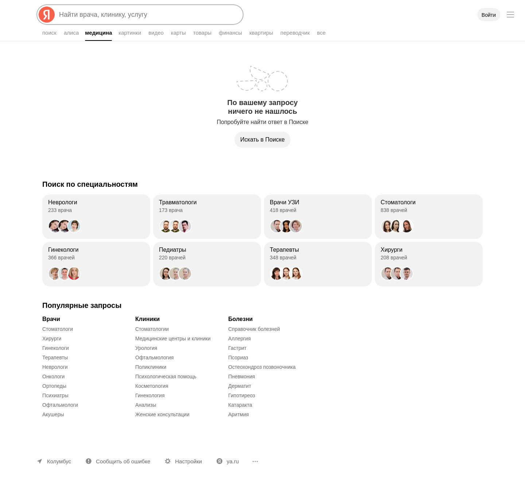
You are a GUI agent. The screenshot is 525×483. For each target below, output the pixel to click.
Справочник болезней (254, 329)
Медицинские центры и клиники (173, 338)
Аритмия (238, 414)
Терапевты (55, 357)
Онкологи (53, 376)
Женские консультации (162, 414)
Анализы (145, 405)
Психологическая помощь (166, 376)
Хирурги (51, 338)
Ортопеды (54, 386)
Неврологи (55, 367)
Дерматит (239, 386)
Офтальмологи (60, 405)
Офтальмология (154, 357)
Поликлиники (150, 367)
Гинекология (150, 395)
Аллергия (239, 338)
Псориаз (238, 357)
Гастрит (237, 348)
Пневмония (241, 376)
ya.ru (233, 461)
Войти (489, 15)
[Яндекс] (47, 15)
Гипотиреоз (241, 395)
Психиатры (55, 395)
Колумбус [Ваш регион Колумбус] (59, 461)
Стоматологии (152, 329)
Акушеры (53, 414)
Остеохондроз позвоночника (262, 367)
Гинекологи (55, 348)
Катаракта (240, 405)
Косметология (151, 386)
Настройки (188, 461)
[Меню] (510, 14)
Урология (146, 348)
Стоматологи (57, 329)
